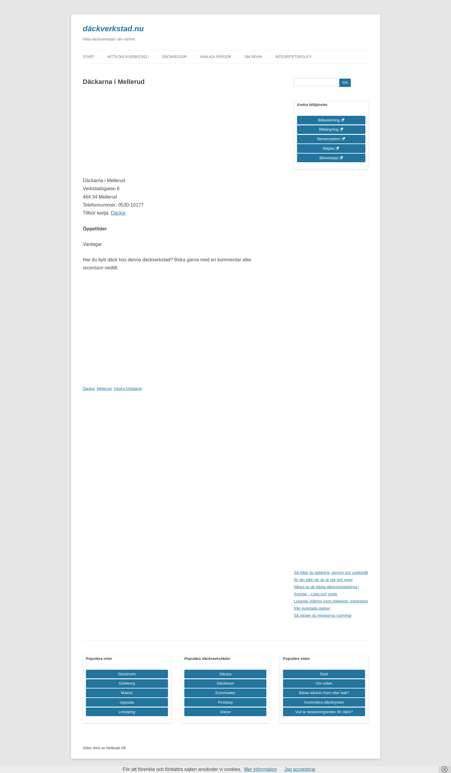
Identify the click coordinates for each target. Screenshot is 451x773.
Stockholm (127, 674)
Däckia (118, 212)
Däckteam (225, 683)
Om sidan (253, 57)
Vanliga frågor (215, 57)
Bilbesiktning (329, 120)
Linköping (127, 712)
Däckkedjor (174, 57)
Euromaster (225, 693)
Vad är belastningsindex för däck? (324, 712)
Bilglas (328, 148)
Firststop (225, 702)
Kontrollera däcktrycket (324, 702)
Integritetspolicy (293, 57)
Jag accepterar (300, 769)
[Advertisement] (176, 135)
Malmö (127, 693)
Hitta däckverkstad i (128, 57)
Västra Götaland (128, 388)
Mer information (260, 769)
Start (88, 57)
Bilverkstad (328, 158)
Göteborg (127, 683)
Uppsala (127, 702)
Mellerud (104, 388)
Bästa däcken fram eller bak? (324, 693)
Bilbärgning (328, 129)
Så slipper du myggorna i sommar (323, 615)
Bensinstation (328, 139)
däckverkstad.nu (113, 28)
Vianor (225, 712)
